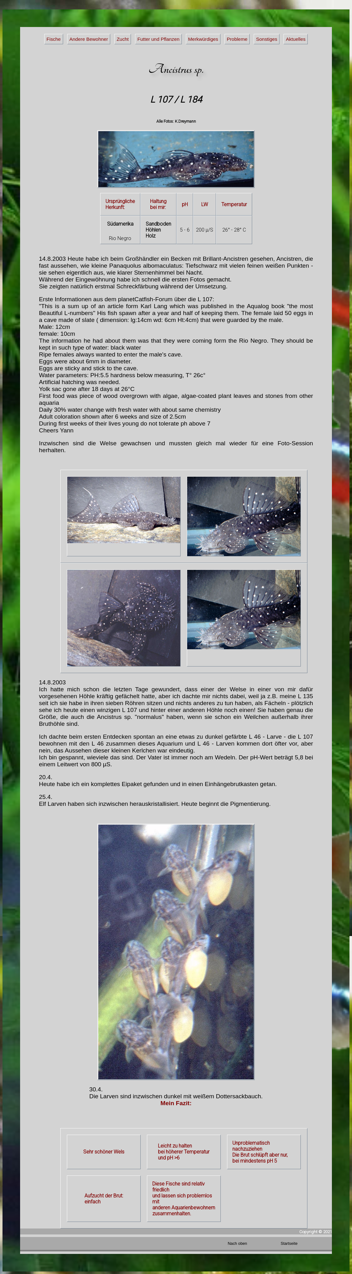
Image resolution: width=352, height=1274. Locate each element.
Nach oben (237, 1243)
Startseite (289, 1243)
